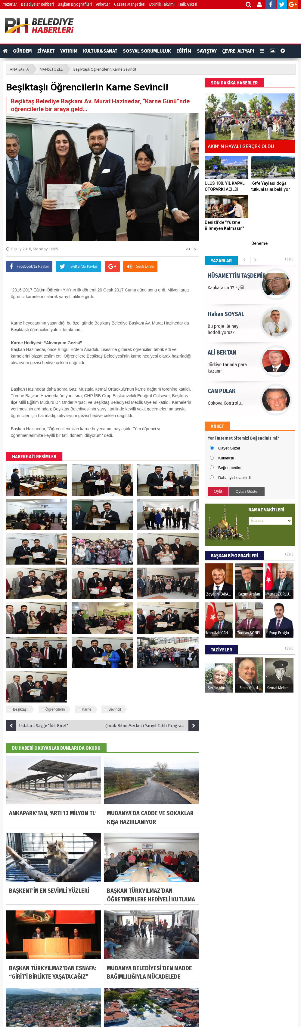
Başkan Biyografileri (75, 4)
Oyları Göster (247, 491)
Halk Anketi (187, 4)
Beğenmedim (229, 467)
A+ (188, 248)
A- (195, 248)
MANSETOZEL (51, 69)
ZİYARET (46, 51)
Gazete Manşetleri (129, 4)
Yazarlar (10, 4)
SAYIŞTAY (207, 51)
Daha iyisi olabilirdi (234, 477)
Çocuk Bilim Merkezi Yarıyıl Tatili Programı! (152, 725)
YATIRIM (69, 51)
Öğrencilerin (55, 709)
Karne (87, 709)
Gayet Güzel (229, 448)
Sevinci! (114, 709)
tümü (289, 259)
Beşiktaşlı (20, 709)
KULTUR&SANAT (100, 51)
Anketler (103, 4)
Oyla (218, 491)
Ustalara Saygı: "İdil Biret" (37, 725)
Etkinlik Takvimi (162, 4)
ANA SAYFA (19, 69)
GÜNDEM (22, 51)
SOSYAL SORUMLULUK (147, 51)
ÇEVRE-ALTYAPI (238, 51)
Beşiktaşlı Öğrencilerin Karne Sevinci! (104, 69)
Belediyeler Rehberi (37, 4)
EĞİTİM (183, 51)
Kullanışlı (226, 458)
